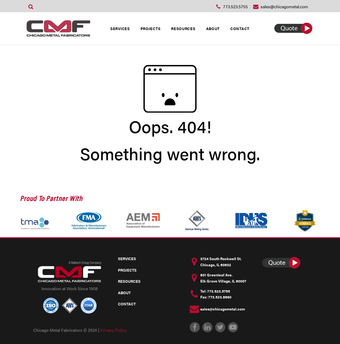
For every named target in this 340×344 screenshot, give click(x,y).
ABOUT (213, 28)
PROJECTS (151, 28)
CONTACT (239, 28)
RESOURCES (183, 28)
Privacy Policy (113, 330)
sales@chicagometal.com (222, 309)
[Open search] (31, 7)
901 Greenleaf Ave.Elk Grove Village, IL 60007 (223, 277)
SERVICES (120, 28)
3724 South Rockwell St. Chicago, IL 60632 (221, 261)
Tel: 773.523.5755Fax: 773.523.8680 (215, 294)
